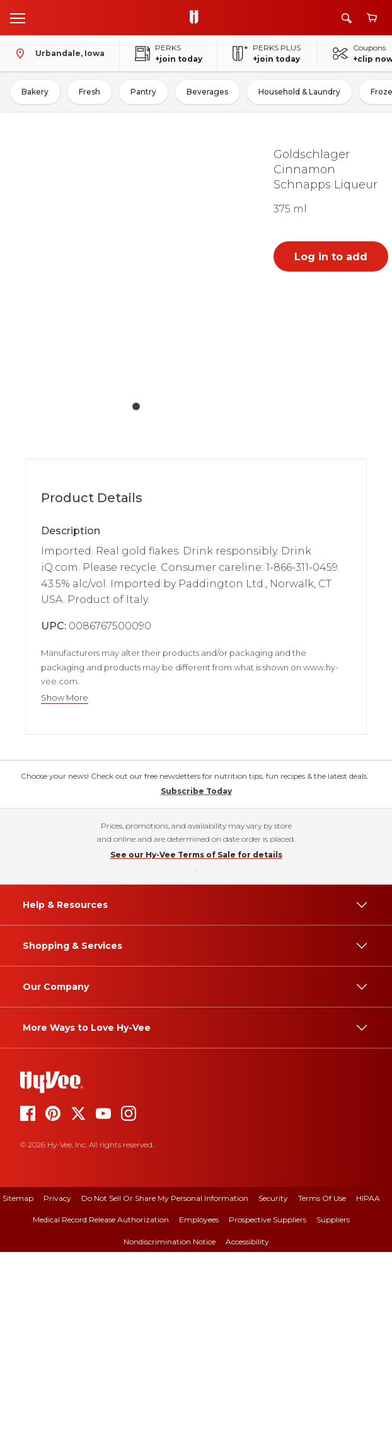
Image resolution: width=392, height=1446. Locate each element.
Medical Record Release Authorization (101, 1413)
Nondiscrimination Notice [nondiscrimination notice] (170, 1435)
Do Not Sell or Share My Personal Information (164, 1392)
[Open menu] (17, 17)
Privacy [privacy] (57, 1392)
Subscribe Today (196, 985)
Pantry (143, 91)
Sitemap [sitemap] (18, 1392)
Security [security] (273, 1392)
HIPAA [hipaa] (368, 1392)
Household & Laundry (299, 91)
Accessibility (247, 1435)
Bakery (35, 91)
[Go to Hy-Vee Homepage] (197, 17)
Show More (64, 698)
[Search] (347, 18)
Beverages (207, 91)
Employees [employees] (199, 1413)
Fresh (89, 91)
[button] (136, 265)
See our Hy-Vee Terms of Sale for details (196, 1048)
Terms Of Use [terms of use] (322, 1392)
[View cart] (372, 18)
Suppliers (333, 1413)
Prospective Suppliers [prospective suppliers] (267, 1413)
